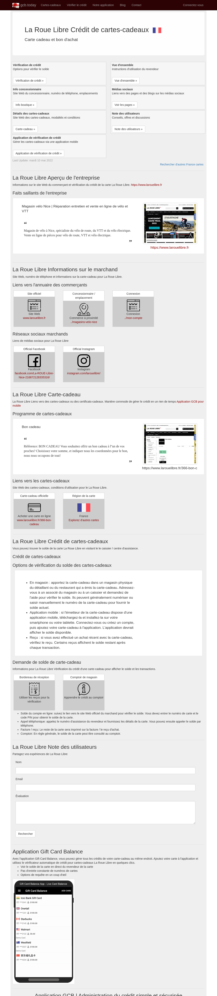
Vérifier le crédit (76, 5)
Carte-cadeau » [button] (25, 129)
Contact (136, 5)
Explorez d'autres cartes (84, 520)
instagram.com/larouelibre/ (83, 373)
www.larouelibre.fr (34, 318)
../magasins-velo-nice (83, 322)
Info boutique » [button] (25, 104)
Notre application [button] (103, 5)
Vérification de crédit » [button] (30, 80)
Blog (122, 5)
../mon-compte (133, 318)
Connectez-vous (193, 5)
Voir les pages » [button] (125, 104)
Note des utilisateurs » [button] (129, 129)
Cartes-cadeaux (51, 5)
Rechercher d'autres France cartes (181, 164)
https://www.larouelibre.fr (146, 184)
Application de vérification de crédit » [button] (39, 153)
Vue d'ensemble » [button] (126, 80)
